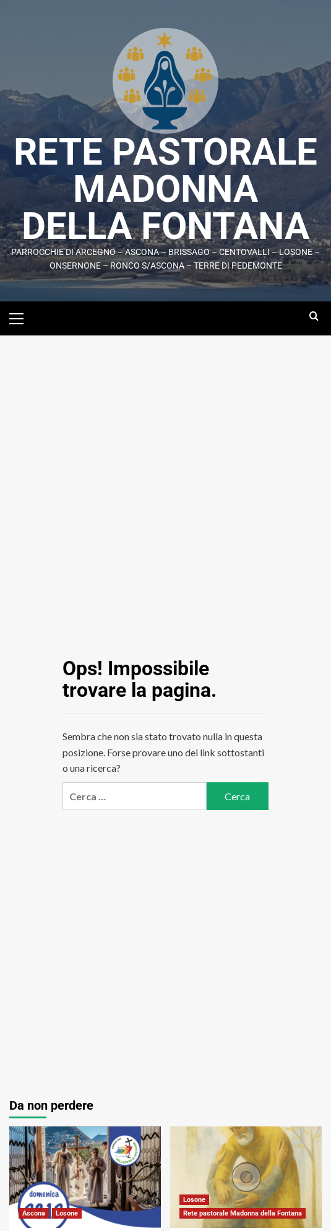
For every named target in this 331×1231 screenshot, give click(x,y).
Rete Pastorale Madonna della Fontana (165, 189)
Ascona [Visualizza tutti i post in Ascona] (33, 1213)
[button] (21, 316)
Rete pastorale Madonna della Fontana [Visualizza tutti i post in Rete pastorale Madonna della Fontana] (242, 1213)
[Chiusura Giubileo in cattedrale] (85, 1176)
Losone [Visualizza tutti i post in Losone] (67, 1213)
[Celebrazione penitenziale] (246, 1176)
